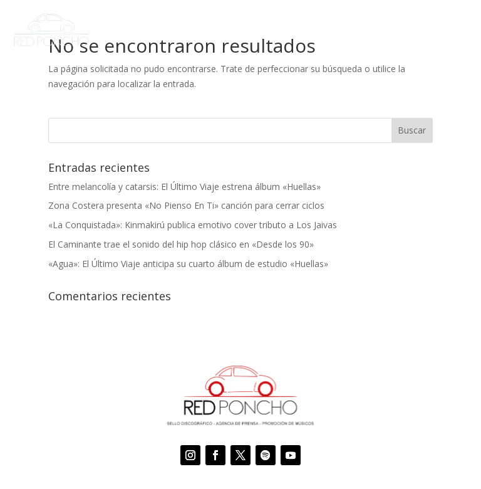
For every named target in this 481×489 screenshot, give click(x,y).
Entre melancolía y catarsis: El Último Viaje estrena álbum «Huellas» (184, 186)
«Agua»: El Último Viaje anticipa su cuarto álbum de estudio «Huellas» (188, 264)
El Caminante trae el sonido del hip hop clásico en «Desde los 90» (181, 244)
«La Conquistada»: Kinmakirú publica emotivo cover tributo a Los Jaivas (192, 225)
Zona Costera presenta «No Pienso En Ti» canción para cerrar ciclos (186, 205)
